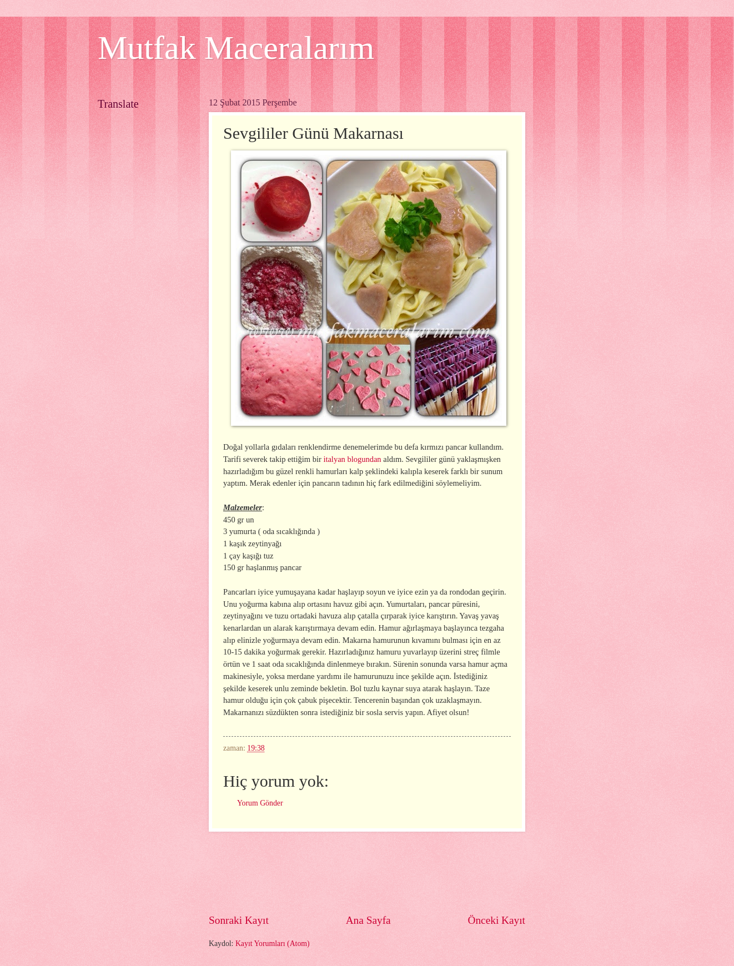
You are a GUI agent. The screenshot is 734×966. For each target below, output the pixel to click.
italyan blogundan (352, 459)
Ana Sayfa (368, 920)
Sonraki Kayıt (239, 920)
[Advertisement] (411, 872)
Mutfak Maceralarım (236, 47)
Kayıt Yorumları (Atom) (272, 943)
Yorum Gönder (260, 803)
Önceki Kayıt (496, 920)
